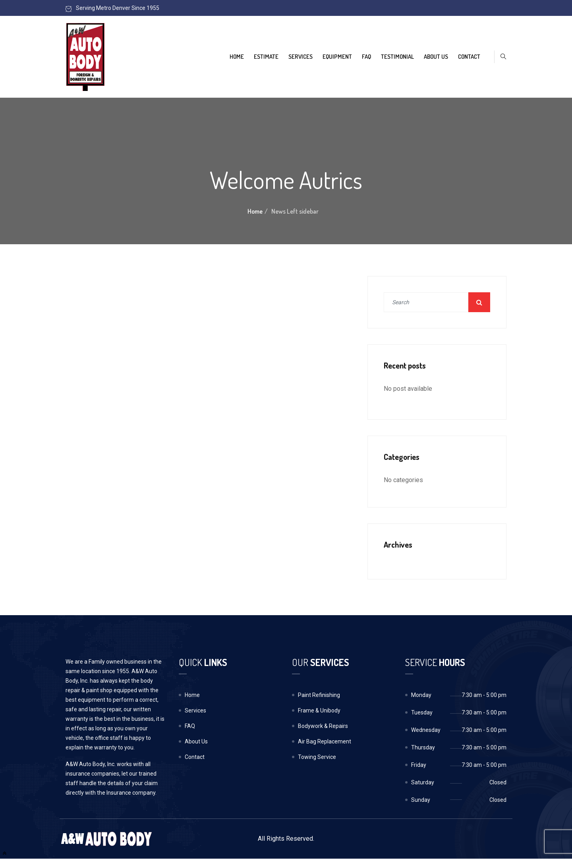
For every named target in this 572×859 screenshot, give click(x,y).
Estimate (266, 56)
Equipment (337, 56)
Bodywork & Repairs (323, 726)
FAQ (366, 56)
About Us (436, 56)
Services (300, 56)
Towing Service (317, 757)
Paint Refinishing (319, 695)
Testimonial (397, 56)
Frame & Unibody (319, 710)
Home (237, 56)
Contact (469, 56)
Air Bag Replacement (324, 741)
